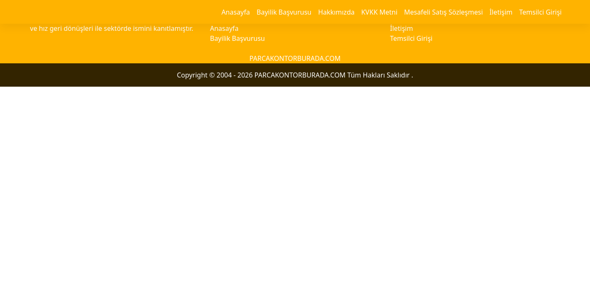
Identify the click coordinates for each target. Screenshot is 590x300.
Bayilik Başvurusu (284, 12)
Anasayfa (235, 12)
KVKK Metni (379, 12)
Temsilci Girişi (540, 12)
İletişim (501, 12)
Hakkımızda (336, 12)
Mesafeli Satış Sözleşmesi (443, 12)
